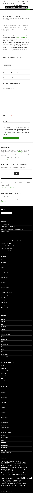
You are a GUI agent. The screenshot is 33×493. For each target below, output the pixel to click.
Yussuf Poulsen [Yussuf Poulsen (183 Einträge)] (19, 485)
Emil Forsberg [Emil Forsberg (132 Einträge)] (13, 474)
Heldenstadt (3, 373)
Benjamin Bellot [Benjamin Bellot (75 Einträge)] (25, 467)
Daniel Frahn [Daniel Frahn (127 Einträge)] (4, 473)
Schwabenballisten (5, 356)
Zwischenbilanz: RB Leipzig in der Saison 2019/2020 (12, 229)
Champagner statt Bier (5, 400)
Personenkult (3, 425)
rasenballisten (4, 331)
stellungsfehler (4, 302)
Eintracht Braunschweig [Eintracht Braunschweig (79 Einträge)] (5, 474)
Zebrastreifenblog (4, 310)
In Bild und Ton (4, 410)
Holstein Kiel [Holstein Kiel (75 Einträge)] (13, 476)
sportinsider (3, 297)
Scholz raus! (3, 221)
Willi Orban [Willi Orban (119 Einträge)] (10, 485)
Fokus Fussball (4, 275)
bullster (2, 324)
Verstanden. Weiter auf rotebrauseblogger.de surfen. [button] (16, 7)
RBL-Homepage (4, 346)
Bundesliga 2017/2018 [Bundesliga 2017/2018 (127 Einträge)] (7, 471)
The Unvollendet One (5, 224)
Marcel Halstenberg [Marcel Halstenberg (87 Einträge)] (27, 476)
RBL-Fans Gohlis (4, 344)
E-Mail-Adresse (7, 115)
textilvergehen (4, 305)
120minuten (3, 259)
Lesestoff (2, 420)
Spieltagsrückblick (4, 437)
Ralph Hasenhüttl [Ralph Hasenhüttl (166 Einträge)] (6, 480)
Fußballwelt (3, 407)
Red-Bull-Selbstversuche (6, 432)
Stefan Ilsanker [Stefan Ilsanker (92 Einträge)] (25, 481)
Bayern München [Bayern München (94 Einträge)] (18, 467)
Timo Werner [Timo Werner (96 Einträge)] (12, 483)
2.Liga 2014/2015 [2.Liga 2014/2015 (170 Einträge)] (7, 463)
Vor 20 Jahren (4, 447)
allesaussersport (4, 262)
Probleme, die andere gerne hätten (16, 71)
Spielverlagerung (4, 295)
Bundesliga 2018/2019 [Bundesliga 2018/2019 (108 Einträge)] (20, 471)
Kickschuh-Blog (4, 282)
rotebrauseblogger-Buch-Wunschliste (9, 159)
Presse (2, 430)
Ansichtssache (4, 392)
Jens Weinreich (4, 280)
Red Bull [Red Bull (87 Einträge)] (14, 480)
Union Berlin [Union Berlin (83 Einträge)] (24, 483)
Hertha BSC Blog (4, 277)
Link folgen (20, 151)
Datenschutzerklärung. (16, 5)
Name (5, 110)
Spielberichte (3, 435)
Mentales (10, 248)
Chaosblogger (4, 365)
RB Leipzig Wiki (4, 339)
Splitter (2, 440)
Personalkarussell (8, 14)
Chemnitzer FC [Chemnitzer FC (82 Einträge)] (28, 471)
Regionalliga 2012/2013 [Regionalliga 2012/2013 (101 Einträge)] (6, 481)
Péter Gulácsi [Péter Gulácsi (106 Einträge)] (17, 478)
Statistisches (3, 442)
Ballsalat (2, 267)
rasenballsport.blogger (5, 334)
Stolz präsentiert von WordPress (6, 491)
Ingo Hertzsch (7, 65)
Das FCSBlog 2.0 (4, 272)
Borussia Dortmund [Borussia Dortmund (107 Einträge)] (5, 469)
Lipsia (2, 378)
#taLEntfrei (3, 319)
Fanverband (3, 326)
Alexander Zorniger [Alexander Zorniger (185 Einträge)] (8, 467)
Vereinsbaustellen (4, 445)
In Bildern (3, 412)
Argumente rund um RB (6, 395)
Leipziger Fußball (4, 417)
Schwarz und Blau (4, 290)
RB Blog (2, 336)
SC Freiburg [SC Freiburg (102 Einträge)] (15, 481)
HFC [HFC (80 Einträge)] (9, 476)
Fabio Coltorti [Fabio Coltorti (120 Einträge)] (21, 474)
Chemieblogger (4, 368)
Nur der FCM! (4, 285)
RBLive (2, 349)
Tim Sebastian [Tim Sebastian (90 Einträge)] (18, 483)
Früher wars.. (3, 402)
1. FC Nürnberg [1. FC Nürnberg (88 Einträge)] (18, 461)
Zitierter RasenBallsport (19, 14)
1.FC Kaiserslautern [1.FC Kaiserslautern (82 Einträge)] (11, 461)
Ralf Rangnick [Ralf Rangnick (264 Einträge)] (26, 478)
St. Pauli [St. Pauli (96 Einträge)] (19, 481)
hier (7, 134)
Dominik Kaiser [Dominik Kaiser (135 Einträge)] (22, 473)
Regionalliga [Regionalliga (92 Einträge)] (18, 480)
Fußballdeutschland (5, 405)
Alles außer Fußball (5, 231)
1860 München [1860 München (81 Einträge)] (17, 465)
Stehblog (2, 300)
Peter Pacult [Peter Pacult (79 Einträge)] (11, 478)
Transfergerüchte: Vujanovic (16, 76)
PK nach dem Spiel (5, 427)
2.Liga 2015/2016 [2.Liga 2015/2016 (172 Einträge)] (20, 463)
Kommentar (6, 92)
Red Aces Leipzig (4, 354)
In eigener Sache (4, 415)
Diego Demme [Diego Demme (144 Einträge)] (12, 473)
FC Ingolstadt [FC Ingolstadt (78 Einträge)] (27, 474)
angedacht (3, 265)
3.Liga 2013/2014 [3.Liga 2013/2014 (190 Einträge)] (7, 465)
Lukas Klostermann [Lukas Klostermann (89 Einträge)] (19, 476)
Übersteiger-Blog (4, 307)
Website (5, 121)
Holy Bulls (3, 329)
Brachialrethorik (4, 397)
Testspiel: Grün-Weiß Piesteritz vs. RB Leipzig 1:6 (15, 240)
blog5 (2, 270)
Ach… (2, 390)
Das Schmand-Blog (5, 370)
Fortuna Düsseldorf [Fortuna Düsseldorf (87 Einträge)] (4, 476)
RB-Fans (2, 341)
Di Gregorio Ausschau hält (21, 37)
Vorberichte (3, 450)
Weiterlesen (3, 201)
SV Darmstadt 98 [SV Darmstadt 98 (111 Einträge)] (5, 483)
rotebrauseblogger (16, 18)
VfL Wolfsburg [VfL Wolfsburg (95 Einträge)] (4, 485)
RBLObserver (3, 351)
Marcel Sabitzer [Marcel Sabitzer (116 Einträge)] (5, 478)
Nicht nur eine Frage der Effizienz (8, 226)
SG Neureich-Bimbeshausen (7, 292)
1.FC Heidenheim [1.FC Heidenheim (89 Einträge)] (4, 461)
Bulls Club (3, 321)
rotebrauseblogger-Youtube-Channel (8, 187)
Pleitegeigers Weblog (5, 287)
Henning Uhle (4, 245)
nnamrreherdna (4, 380)
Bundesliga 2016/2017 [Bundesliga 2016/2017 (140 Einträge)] (18, 469)
